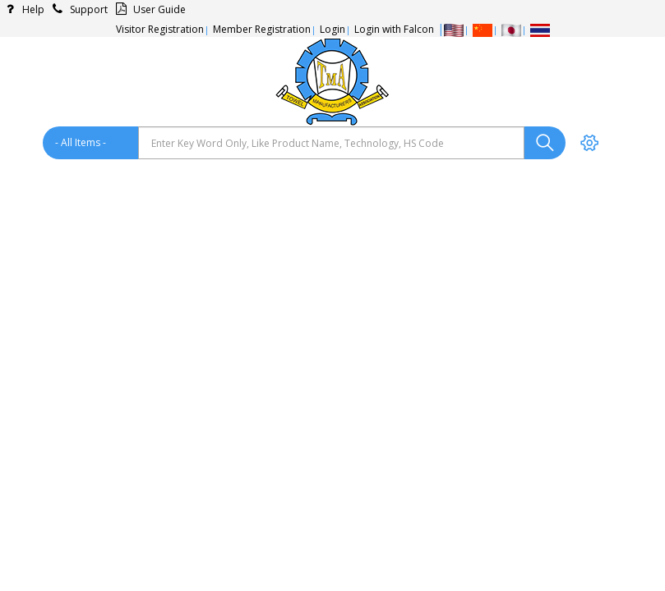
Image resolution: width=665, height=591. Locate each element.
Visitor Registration (160, 29)
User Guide (148, 9)
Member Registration (262, 29)
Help (22, 9)
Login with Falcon (394, 29)
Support (78, 9)
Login (332, 29)
